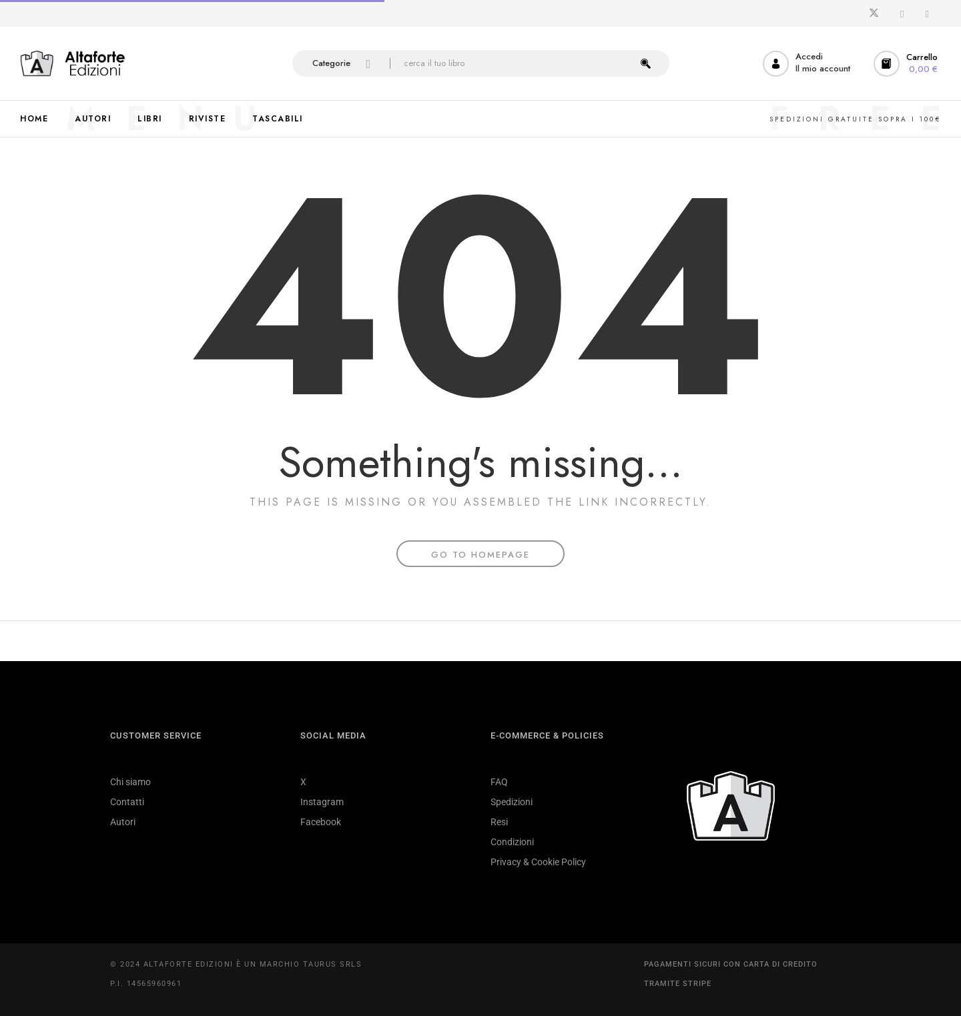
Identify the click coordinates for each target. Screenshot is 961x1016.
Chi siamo (130, 782)
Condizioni (512, 842)
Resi (499, 822)
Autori (122, 822)
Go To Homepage (480, 554)
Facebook (320, 822)
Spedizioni (512, 802)
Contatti (127, 802)
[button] (907, 64)
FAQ (499, 782)
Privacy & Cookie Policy (538, 862)
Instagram (322, 802)
